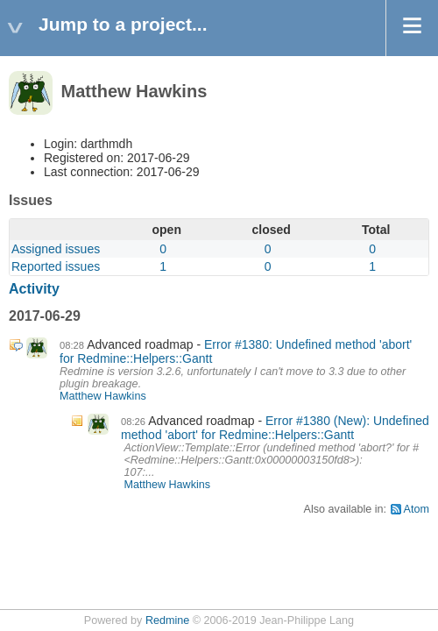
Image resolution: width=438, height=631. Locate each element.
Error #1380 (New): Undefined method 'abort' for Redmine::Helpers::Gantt (275, 428)
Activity (34, 288)
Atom (416, 509)
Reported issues (55, 266)
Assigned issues (55, 249)
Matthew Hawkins (103, 396)
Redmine (167, 620)
